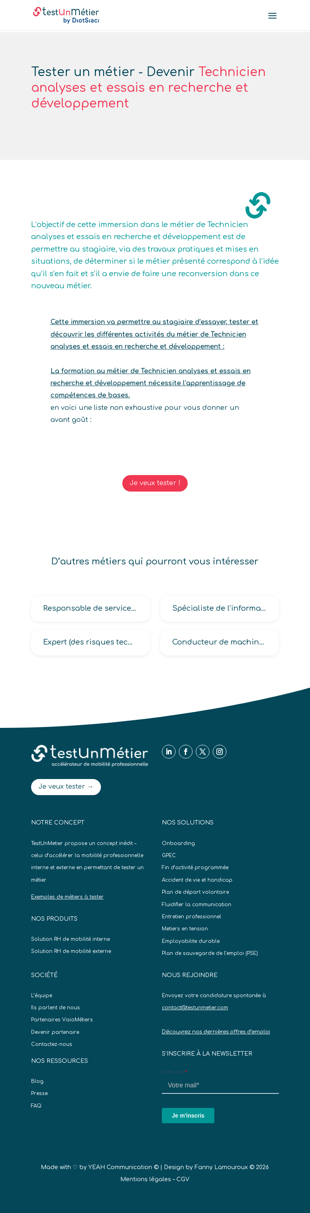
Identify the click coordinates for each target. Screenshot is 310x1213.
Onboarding (178, 843)
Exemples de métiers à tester (67, 897)
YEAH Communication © (123, 1167)
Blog (37, 1081)
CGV (182, 1179)
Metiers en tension (185, 929)
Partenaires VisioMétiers (62, 1020)
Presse (39, 1093)
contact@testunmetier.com (195, 1007)
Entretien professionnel (191, 917)
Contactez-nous (51, 1044)
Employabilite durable (191, 941)
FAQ (36, 1106)
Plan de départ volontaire (195, 892)
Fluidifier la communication (196, 904)
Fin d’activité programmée (195, 867)
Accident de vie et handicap (197, 880)
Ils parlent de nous (55, 1007)
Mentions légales (145, 1179)
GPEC (169, 855)
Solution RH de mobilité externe (71, 951)
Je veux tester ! (155, 483)
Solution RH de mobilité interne (70, 939)
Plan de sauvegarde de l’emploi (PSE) (210, 953)
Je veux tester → (66, 786)
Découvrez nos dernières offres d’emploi (216, 1032)
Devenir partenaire (55, 1032)
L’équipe (41, 995)
